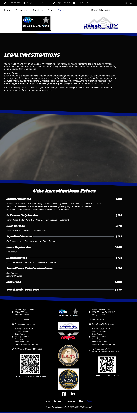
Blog (50, 10)
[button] (117, 3)
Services (22, 10)
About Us (38, 10)
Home (7, 10)
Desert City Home (100, 10)
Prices (61, 10)
